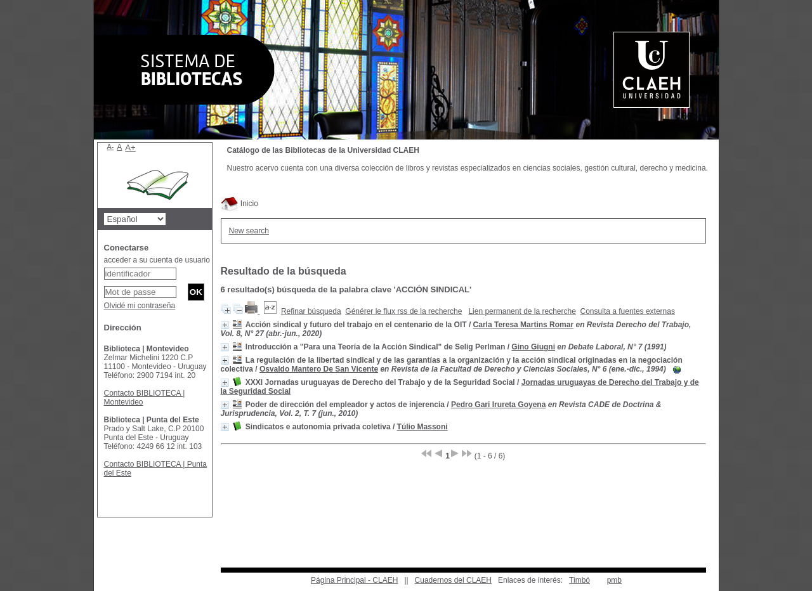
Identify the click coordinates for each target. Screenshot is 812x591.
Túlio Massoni (422, 426)
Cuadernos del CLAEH (453, 580)
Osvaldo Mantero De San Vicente (318, 369)
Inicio (239, 203)
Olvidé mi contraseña (140, 305)
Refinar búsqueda (311, 311)
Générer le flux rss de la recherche (403, 311)
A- (110, 146)
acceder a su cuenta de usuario (157, 260)
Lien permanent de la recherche (521, 311)
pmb (614, 580)
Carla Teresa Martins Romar (523, 324)
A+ (130, 147)
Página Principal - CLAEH (354, 580)
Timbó (579, 580)
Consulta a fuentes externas (627, 311)
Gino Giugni (533, 346)
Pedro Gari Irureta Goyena (498, 404)
